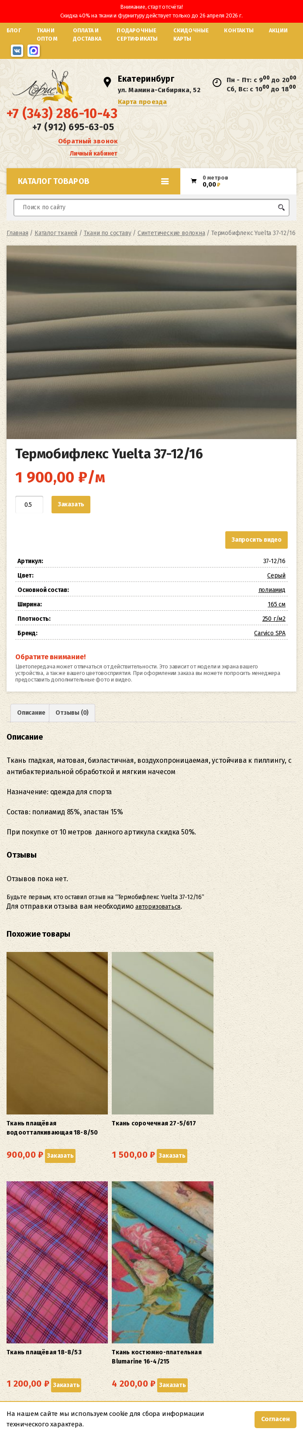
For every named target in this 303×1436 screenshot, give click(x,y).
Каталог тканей (55, 255)
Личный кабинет (93, 168)
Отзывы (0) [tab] (72, 735)
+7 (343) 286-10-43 (62, 130)
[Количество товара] (29, 527)
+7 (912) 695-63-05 (73, 143)
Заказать (71, 526)
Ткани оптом (47, 34)
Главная (17, 255)
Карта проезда (146, 114)
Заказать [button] (21, 1100)
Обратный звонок (87, 155)
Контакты (239, 30)
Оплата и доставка (87, 34)
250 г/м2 (274, 641)
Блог (14, 30)
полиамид (272, 612)
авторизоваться (157, 929)
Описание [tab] (31, 735)
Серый (276, 598)
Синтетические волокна (171, 255)
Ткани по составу (107, 255)
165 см (277, 626)
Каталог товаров (93, 203)
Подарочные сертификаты (137, 34)
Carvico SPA (270, 655)
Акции (278, 30)
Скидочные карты (191, 34)
